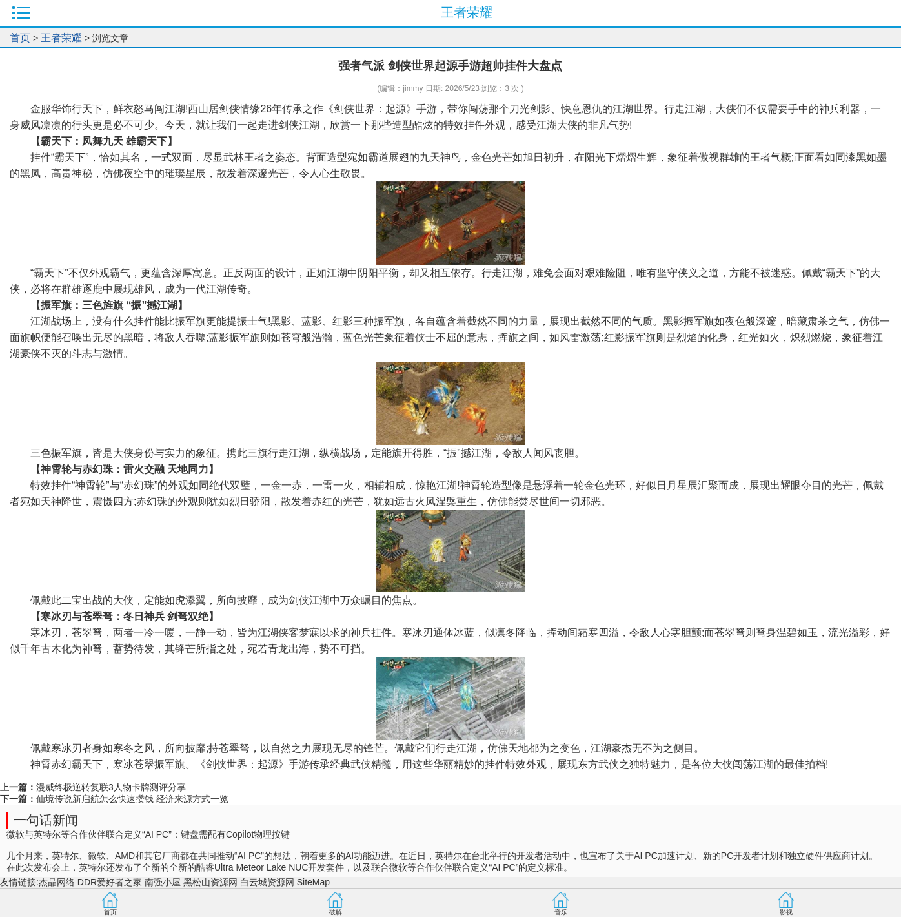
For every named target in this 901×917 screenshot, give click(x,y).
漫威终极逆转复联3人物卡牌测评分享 (111, 787)
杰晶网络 (57, 882)
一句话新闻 (46, 820)
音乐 (560, 912)
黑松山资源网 (210, 882)
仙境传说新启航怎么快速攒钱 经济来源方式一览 (132, 799)
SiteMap (313, 882)
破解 (335, 912)
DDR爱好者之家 (109, 882)
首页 (20, 37)
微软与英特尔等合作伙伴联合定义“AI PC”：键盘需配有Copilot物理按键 (148, 834)
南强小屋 (163, 882)
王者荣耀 (61, 37)
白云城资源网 (267, 882)
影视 (786, 912)
